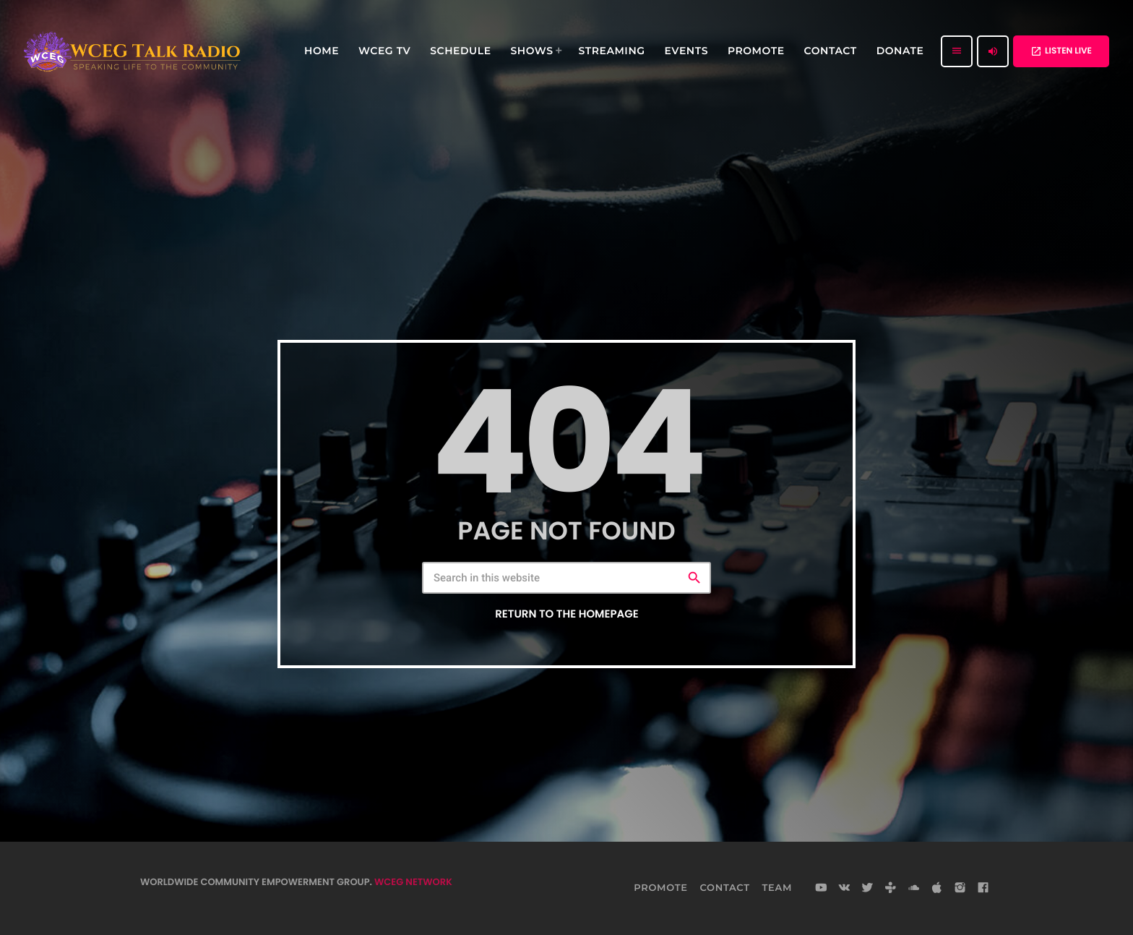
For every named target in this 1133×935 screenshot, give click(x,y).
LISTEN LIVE (1061, 51)
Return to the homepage (566, 614)
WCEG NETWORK (413, 882)
